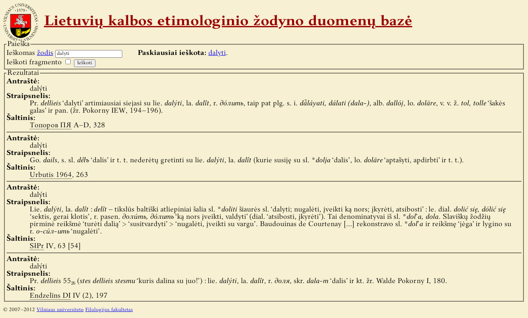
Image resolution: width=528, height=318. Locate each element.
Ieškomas (29, 53)
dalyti (217, 53)
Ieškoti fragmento (34, 62)
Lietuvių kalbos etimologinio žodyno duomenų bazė (228, 22)
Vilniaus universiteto (60, 309)
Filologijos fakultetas (109, 309)
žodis (45, 53)
